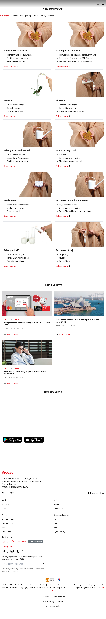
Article (56, 527)
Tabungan (4, 16)
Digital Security (59, 532)
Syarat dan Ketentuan (62, 515)
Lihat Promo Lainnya (53, 392)
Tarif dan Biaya (7, 523)
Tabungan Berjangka (18, 16)
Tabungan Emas (47, 16)
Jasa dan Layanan (8, 519)
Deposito (32, 16)
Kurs (3, 527)
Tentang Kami (59, 508)
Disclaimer (45, 597)
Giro (38, 16)
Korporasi (5, 504)
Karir (55, 523)
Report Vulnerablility (53, 606)
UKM (55, 500)
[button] (42, 563)
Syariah (56, 504)
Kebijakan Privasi (58, 597)
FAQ (55, 519)
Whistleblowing (48, 601)
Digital (4, 508)
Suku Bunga (6, 532)
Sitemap (60, 601)
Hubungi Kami (7, 547)
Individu (5, 500)
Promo (4, 515)
